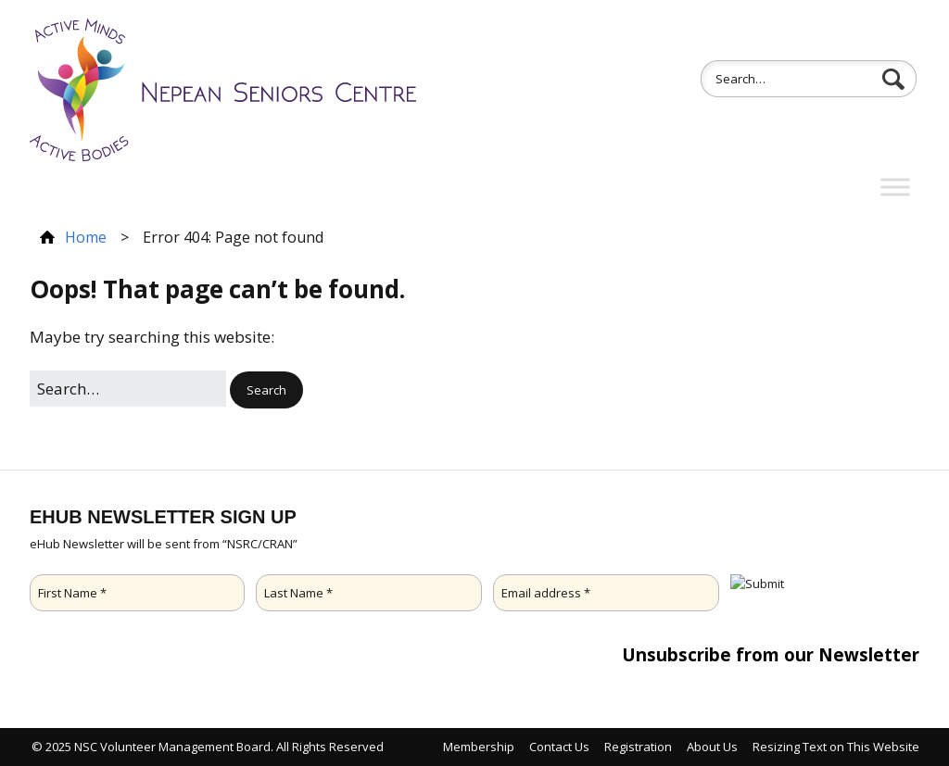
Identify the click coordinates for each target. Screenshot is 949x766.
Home (86, 237)
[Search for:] (809, 78)
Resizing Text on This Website (836, 746)
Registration (638, 746)
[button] (900, 79)
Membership (478, 746)
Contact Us (559, 746)
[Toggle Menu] (895, 187)
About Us (712, 746)
